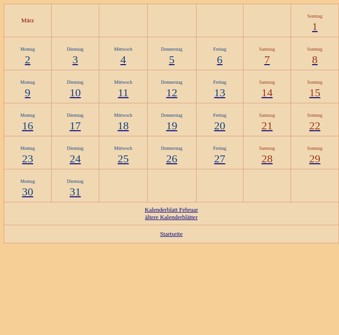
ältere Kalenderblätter (171, 217)
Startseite (171, 233)
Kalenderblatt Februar (171, 209)
